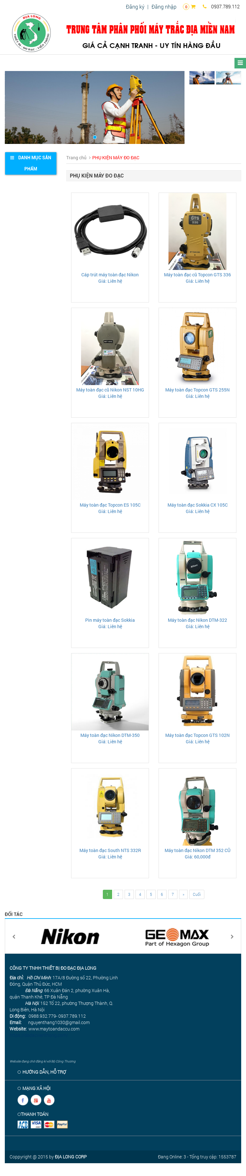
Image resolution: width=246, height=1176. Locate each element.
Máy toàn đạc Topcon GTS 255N (197, 390)
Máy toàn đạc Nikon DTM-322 (197, 620)
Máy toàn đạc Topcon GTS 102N (197, 735)
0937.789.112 (221, 6)
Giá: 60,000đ (197, 857)
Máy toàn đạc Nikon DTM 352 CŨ (197, 850)
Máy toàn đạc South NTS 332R (110, 850)
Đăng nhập (164, 6)
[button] (18, 107)
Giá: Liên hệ (110, 281)
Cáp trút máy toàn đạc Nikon (110, 275)
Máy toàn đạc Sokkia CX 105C (198, 505)
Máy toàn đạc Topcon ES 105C (110, 505)
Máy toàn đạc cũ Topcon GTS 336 (197, 275)
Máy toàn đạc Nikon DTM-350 (110, 735)
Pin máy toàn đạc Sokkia (110, 620)
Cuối (197, 894)
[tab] (30, 163)
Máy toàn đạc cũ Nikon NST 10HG (110, 390)
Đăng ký (135, 6)
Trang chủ (76, 157)
